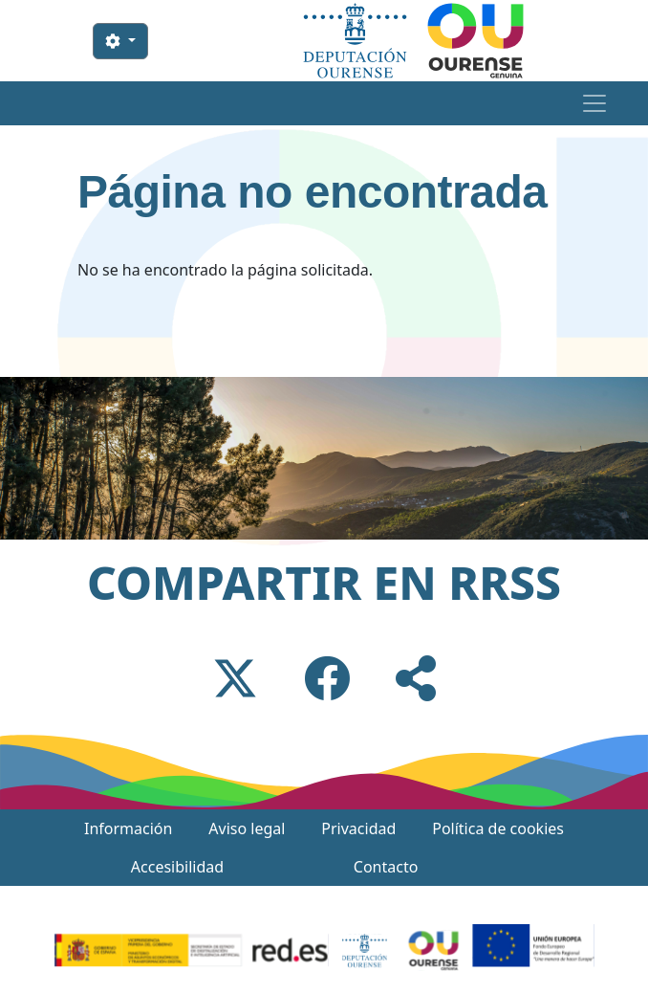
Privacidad (358, 828)
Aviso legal (246, 828)
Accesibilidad (177, 866)
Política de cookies (498, 828)
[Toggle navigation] (594, 103)
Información (128, 828)
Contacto (386, 866)
